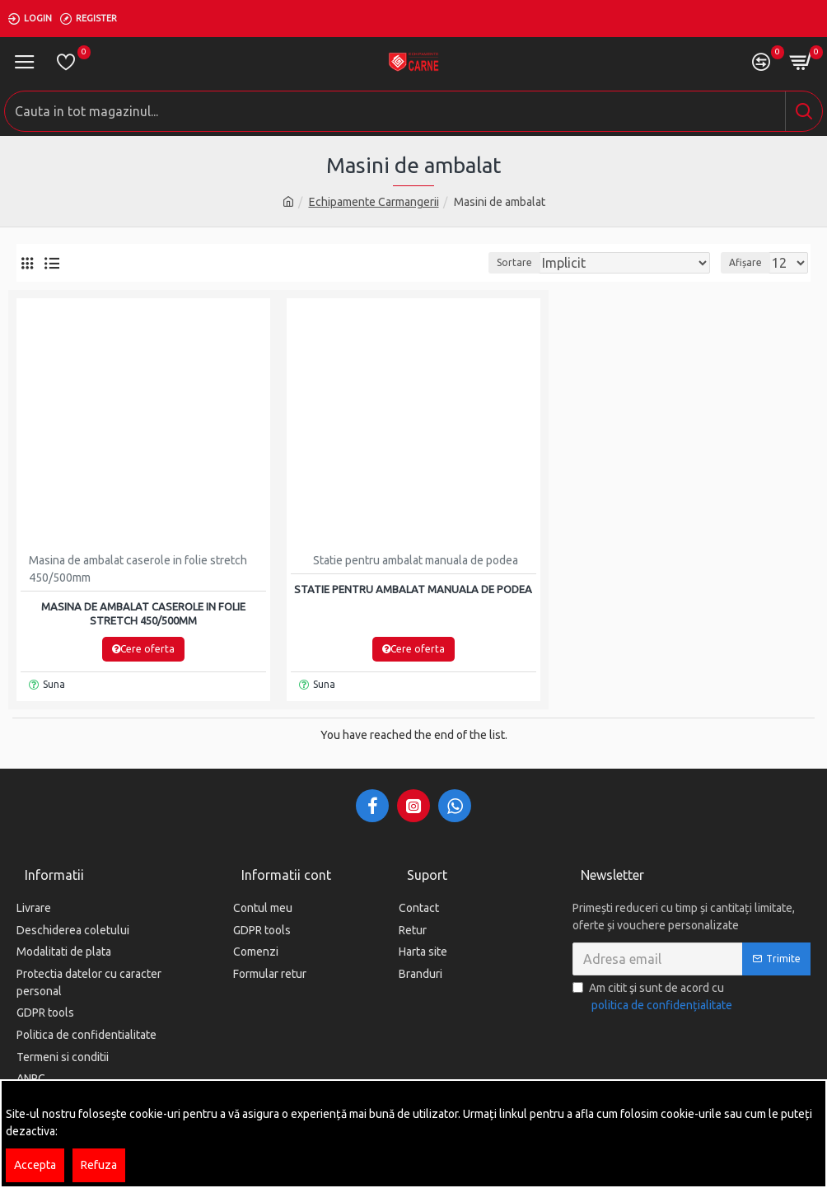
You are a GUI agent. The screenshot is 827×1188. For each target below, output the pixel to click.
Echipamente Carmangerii (374, 201)
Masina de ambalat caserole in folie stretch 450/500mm (143, 613)
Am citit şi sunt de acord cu (653, 998)
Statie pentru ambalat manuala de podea (413, 589)
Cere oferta (143, 648)
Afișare (745, 262)
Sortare (514, 262)
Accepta (35, 1165)
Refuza (99, 1165)
